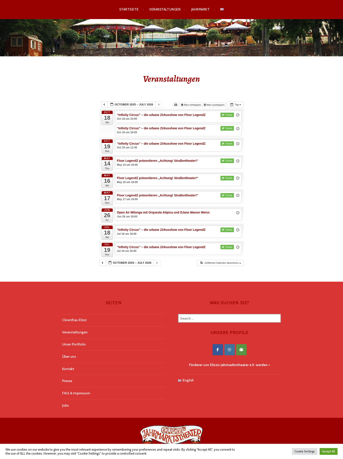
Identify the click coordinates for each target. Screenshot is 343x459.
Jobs (65, 405)
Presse (67, 381)
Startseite (129, 9)
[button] (220, 263)
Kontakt (68, 369)
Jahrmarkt (200, 9)
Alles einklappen (191, 104)
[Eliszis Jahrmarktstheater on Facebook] (217, 349)
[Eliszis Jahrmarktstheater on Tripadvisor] (241, 349)
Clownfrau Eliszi (74, 320)
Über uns (69, 356)
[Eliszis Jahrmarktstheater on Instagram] (229, 349)
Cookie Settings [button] (304, 451)
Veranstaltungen (164, 9)
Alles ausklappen (214, 104)
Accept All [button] (328, 451)
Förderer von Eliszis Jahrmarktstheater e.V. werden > (229, 365)
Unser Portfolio (74, 344)
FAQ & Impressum (76, 393)
